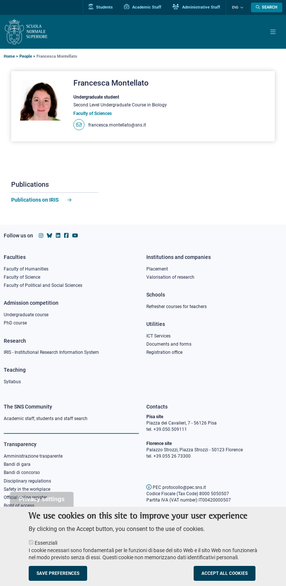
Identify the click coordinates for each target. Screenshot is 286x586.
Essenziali (46, 547)
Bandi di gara (17, 464)
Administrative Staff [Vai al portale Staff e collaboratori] (196, 7)
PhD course (15, 323)
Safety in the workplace (27, 489)
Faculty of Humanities (26, 269)
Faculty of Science (22, 277)
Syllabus (12, 381)
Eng (235, 7)
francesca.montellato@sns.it (117, 125)
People (25, 56)
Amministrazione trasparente (33, 456)
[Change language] (241, 7)
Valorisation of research (170, 277)
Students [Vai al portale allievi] (101, 7)
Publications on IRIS (35, 200)
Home (9, 56)
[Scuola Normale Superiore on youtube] (75, 235)
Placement (157, 269)
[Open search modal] (266, 7)
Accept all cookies (224, 577)
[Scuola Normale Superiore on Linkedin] (58, 235)
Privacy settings (42, 503)
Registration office (164, 352)
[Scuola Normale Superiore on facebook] (66, 235)
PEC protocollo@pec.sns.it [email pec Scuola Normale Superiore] (176, 487)
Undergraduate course (26, 314)
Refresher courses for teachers (176, 306)
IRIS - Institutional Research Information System (51, 352)
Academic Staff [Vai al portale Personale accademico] (143, 7)
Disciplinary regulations (27, 481)
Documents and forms (168, 344)
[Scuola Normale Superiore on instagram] (41, 235)
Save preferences (57, 577)
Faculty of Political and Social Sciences (43, 285)
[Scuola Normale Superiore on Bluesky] (49, 235)
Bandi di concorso (22, 472)
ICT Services (158, 336)
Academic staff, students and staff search (46, 418)
